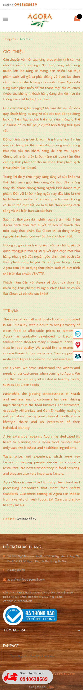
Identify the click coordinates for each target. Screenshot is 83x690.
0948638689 (25, 4)
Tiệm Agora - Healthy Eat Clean (33, 656)
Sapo (50, 687)
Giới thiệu (14, 51)
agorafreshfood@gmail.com (26, 579)
